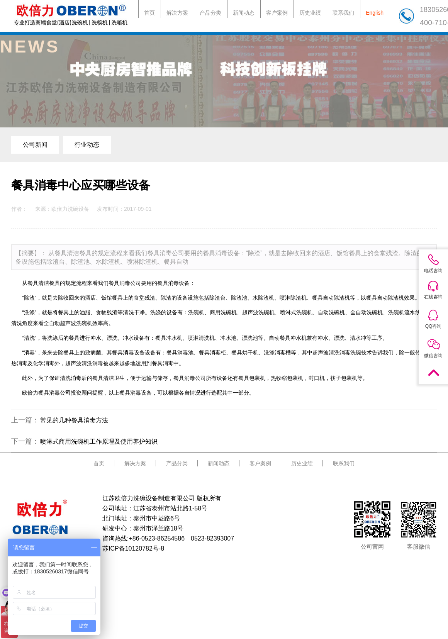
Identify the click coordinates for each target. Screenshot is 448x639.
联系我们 (343, 13)
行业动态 (87, 144)
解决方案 (177, 13)
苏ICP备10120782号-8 (133, 548)
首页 (149, 13)
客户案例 (277, 13)
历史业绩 (310, 13)
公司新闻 (35, 144)
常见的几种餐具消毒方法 (74, 420)
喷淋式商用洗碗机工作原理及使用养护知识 (99, 441)
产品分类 (210, 13)
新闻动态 (244, 13)
